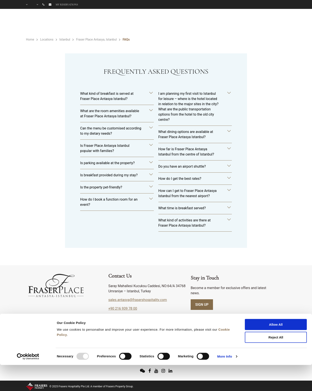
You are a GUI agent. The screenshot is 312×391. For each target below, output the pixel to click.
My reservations (67, 4)
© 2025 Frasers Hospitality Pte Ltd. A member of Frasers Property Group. (91, 386)
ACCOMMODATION (151, 23)
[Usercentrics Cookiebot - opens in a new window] (28, 331)
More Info (224, 331)
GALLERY (277, 23)
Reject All (275, 312)
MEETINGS (226, 23)
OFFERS (252, 23)
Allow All (276, 299)
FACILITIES (193, 23)
